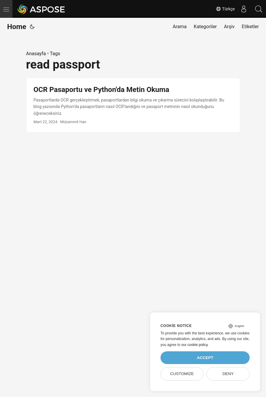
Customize (182, 373)
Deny (228, 373)
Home (16, 27)
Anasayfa (36, 53)
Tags (55, 53)
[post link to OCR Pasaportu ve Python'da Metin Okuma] (133, 105)
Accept (205, 357)
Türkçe (225, 9)
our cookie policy (194, 345)
